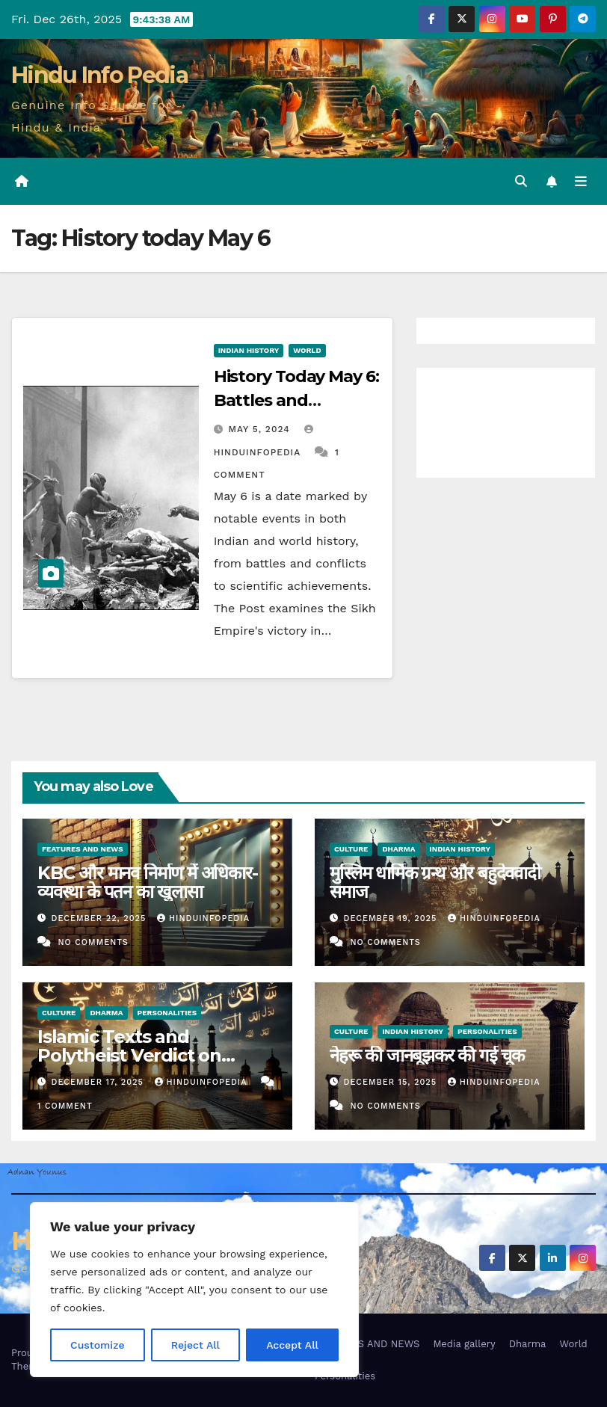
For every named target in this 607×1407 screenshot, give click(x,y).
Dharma (398, 849)
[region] (194, 1289)
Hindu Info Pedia (99, 75)
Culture (351, 849)
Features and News (82, 849)
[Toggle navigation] (581, 181)
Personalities (167, 1013)
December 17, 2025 (99, 1082)
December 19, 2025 (392, 918)
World (307, 350)
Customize (97, 1345)
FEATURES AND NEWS (367, 1343)
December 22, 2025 (101, 918)
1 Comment (65, 1106)
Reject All (195, 1345)
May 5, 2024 (261, 429)
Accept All (292, 1345)
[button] (521, 181)
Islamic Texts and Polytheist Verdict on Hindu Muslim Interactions (152, 1055)
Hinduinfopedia (203, 918)
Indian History (249, 350)
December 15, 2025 (392, 1082)
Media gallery (464, 1343)
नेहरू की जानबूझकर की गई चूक (427, 1055)
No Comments (93, 942)
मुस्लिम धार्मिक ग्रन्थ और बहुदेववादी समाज (435, 882)
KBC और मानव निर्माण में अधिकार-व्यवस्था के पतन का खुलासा (147, 882)
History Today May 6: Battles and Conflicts (296, 400)
